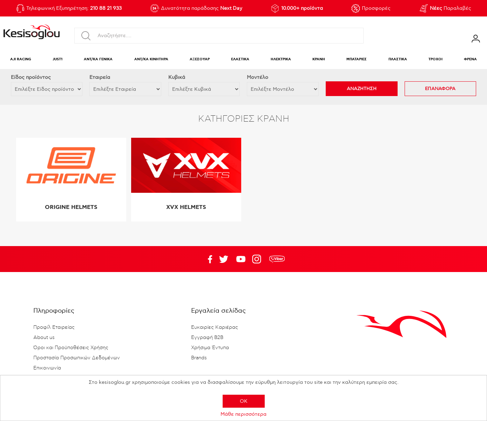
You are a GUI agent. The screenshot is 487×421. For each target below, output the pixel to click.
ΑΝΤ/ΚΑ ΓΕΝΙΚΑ (98, 59)
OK (244, 401)
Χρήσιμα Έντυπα (210, 348)
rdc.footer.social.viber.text (277, 259)
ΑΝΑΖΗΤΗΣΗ (362, 88)
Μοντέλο (257, 77)
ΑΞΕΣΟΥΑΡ (200, 59)
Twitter (241, 259)
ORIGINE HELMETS (71, 207)
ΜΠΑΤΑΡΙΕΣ (356, 59)
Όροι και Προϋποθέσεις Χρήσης (70, 348)
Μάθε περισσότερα (243, 414)
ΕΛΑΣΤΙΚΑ (240, 59)
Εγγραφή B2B (207, 337)
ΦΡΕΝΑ (470, 59)
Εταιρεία (99, 77)
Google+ (258, 259)
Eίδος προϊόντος (31, 77)
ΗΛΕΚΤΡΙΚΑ (281, 59)
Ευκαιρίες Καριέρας (214, 327)
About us (44, 337)
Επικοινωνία (47, 368)
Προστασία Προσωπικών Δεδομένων (76, 358)
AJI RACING (20, 59)
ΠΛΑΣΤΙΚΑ (397, 59)
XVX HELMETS (186, 207)
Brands (199, 358)
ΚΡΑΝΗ (318, 59)
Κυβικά (176, 77)
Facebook (206, 259)
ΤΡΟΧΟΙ (435, 59)
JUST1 (57, 59)
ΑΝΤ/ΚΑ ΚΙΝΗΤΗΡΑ (151, 59)
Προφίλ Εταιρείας (54, 327)
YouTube (224, 259)
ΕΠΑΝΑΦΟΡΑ (440, 88)
